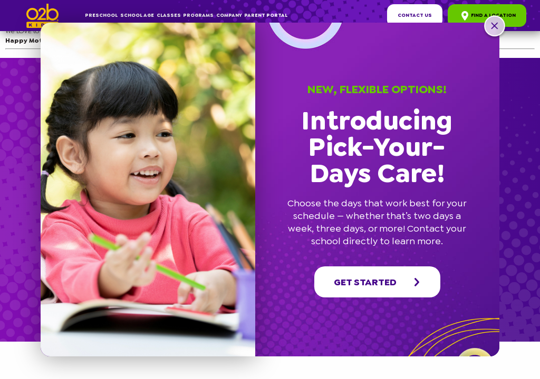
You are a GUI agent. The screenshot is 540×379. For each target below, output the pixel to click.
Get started (377, 282)
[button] (494, 27)
